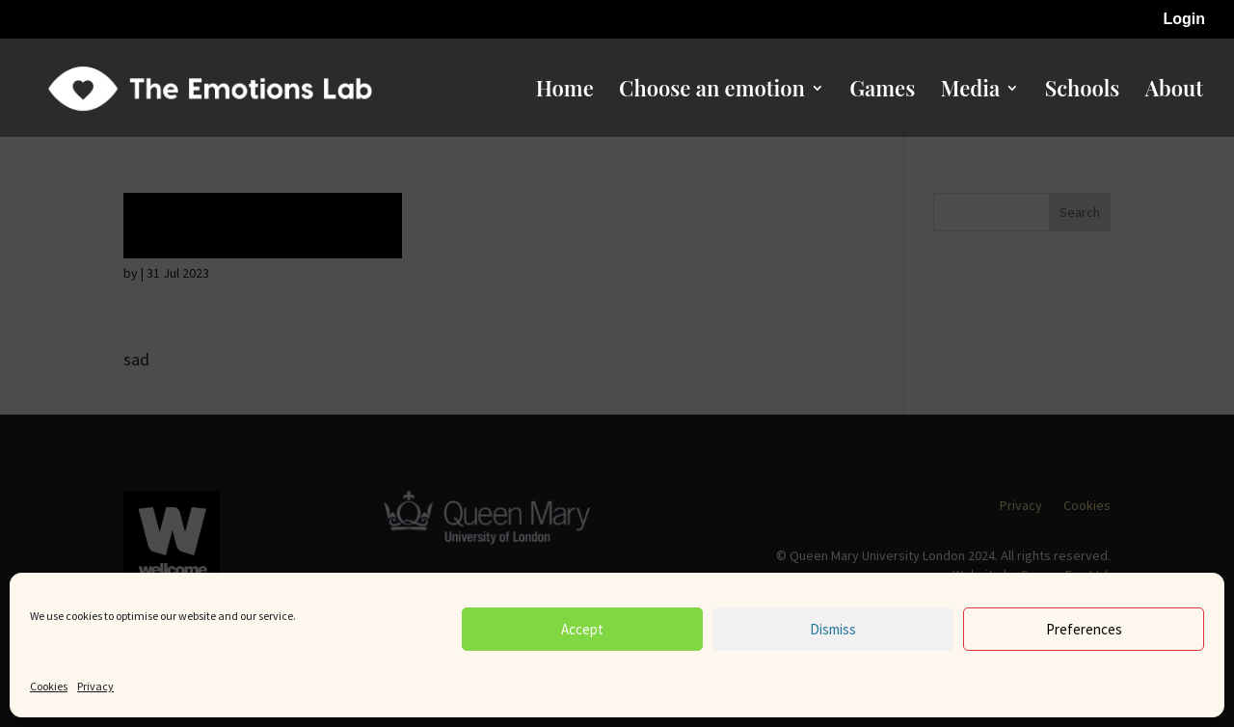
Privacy (95, 686)
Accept (582, 629)
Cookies (48, 686)
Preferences (1084, 629)
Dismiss (833, 629)
